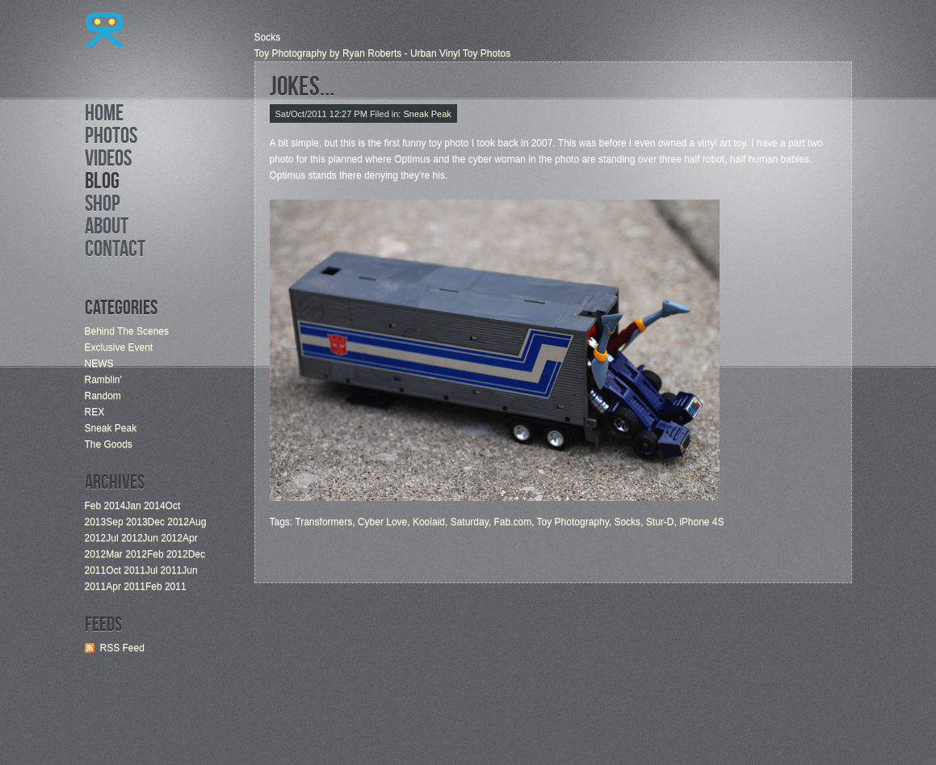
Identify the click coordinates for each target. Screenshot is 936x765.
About (106, 228)
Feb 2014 (105, 505)
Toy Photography (573, 522)
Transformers (323, 522)
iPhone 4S (701, 522)
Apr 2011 (125, 586)
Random (103, 395)
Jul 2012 (124, 538)
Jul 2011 (163, 570)
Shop (102, 206)
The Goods (108, 444)
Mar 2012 (126, 554)
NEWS (99, 363)
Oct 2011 (125, 570)
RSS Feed (122, 648)
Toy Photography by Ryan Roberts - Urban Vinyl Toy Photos (382, 53)
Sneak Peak (111, 428)
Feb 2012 (167, 554)
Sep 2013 (126, 522)
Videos (108, 160)
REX (95, 412)
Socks (627, 522)
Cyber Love (382, 522)
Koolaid (429, 522)
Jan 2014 (145, 505)
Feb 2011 (166, 586)
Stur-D (660, 522)
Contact (115, 251)
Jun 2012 (163, 538)
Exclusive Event (119, 347)
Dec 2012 (168, 522)
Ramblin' (103, 379)
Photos (111, 138)
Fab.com (512, 522)
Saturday (470, 522)
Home (104, 115)
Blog (102, 183)
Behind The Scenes (127, 331)
